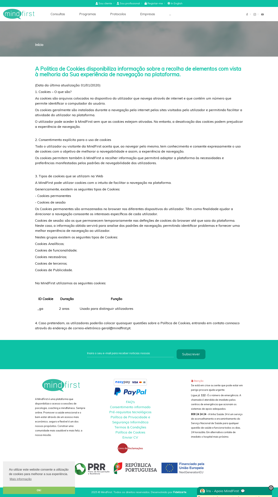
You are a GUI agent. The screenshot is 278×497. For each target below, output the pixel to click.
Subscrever (191, 354)
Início (39, 45)
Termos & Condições (130, 427)
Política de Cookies (130, 432)
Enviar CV (130, 437)
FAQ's (130, 402)
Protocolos (118, 14)
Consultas (58, 14)
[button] (104, 3)
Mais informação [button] (20, 479)
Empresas (147, 14)
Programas (87, 14)
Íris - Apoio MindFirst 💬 (222, 491)
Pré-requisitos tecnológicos (130, 412)
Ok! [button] (39, 490)
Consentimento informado (130, 407)
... (170, 14)
